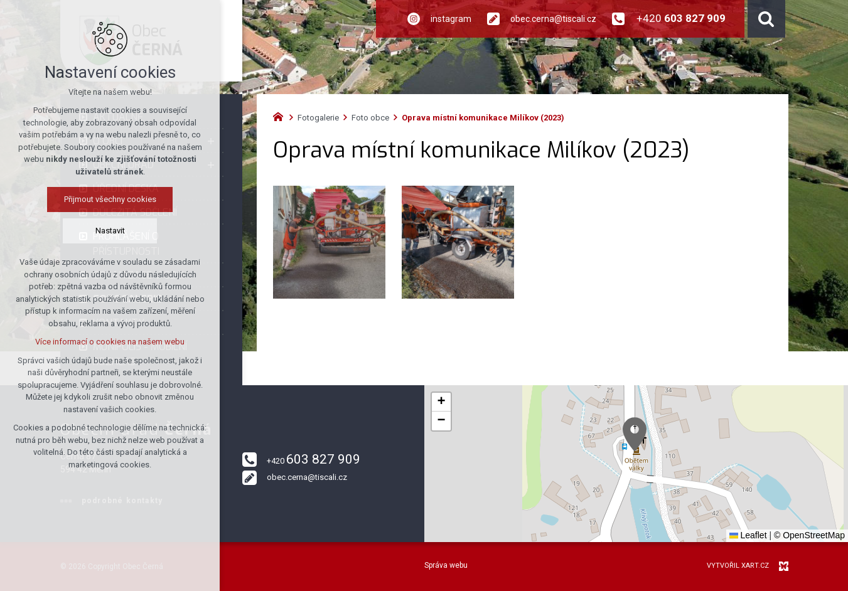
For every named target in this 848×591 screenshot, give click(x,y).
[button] (635, 434)
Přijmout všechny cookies (110, 199)
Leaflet (748, 535)
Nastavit (110, 230)
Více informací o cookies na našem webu (110, 341)
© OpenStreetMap (809, 535)
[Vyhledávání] (766, 19)
